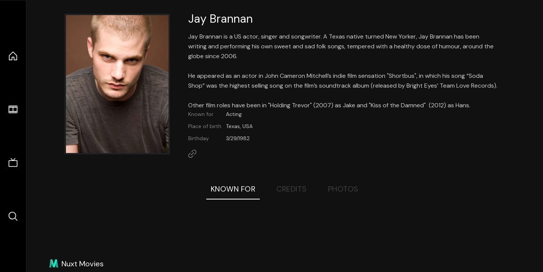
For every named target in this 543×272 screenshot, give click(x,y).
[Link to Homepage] (192, 154)
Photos (343, 189)
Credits (291, 189)
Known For (233, 189)
